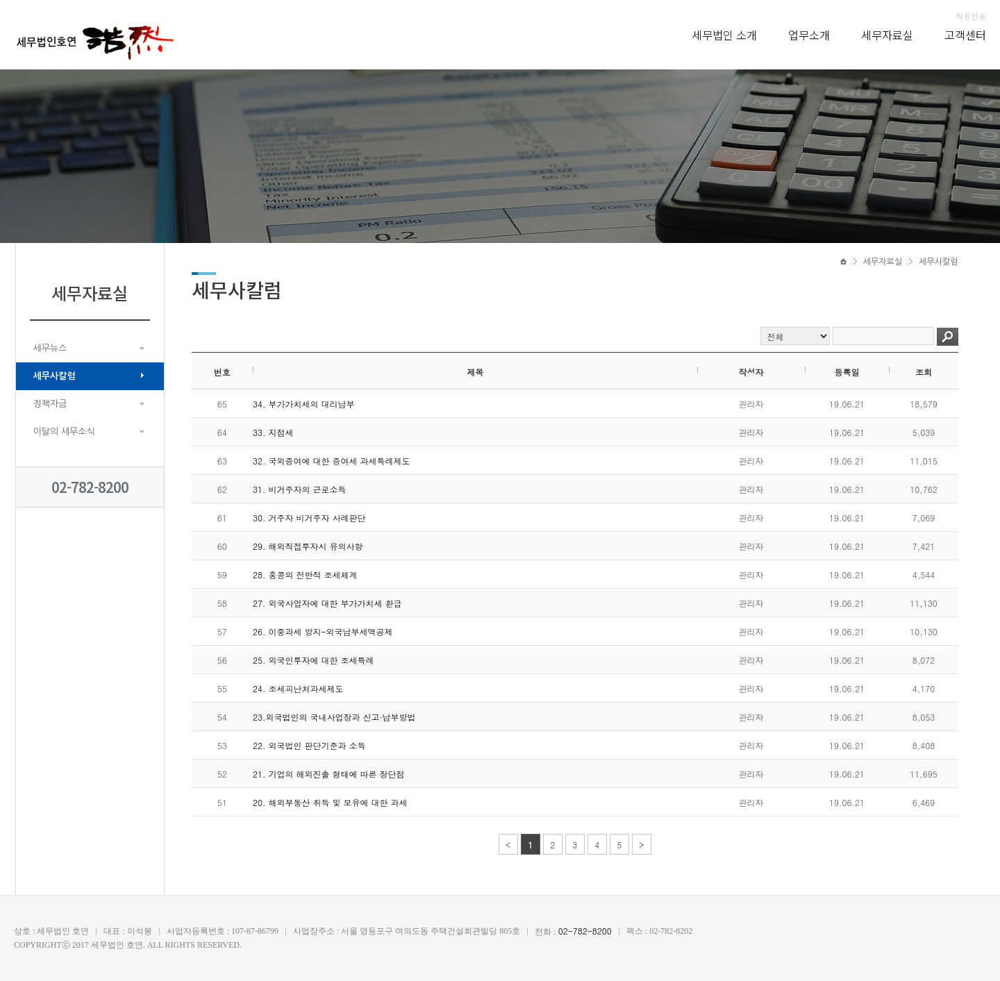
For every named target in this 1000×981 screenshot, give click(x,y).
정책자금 (50, 403)
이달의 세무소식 (64, 431)
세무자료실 (887, 34)
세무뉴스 (50, 348)
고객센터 (965, 34)
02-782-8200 (89, 487)
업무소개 (809, 34)
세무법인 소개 (724, 34)
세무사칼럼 (54, 375)
